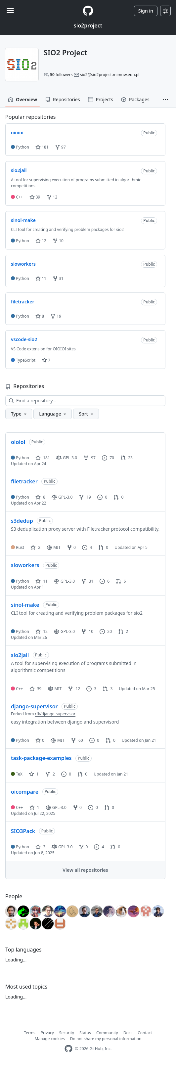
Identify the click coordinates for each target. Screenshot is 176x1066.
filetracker (24, 481)
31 (58, 278)
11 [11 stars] (41, 581)
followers (61, 74)
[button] (165, 99)
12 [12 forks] (74, 688)
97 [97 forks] (89, 458)
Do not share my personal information (106, 1039)
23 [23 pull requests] (126, 458)
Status (85, 1033)
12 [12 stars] (41, 631)
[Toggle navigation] (10, 11)
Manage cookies (50, 1039)
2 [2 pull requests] (123, 631)
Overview (22, 99)
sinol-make (25, 604)
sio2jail (20, 655)
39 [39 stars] (35, 688)
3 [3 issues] (91, 688)
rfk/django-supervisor (55, 714)
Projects (100, 99)
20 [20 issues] (106, 631)
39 (34, 197)
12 (52, 197)
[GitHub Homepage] (68, 1048)
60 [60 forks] (77, 740)
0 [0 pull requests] (118, 497)
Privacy (47, 1033)
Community (107, 1033)
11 (40, 278)
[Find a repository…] (85, 400)
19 (55, 316)
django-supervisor (34, 706)
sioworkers (25, 565)
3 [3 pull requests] (107, 688)
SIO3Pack (23, 831)
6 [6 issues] (105, 581)
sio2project (88, 25)
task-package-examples (41, 758)
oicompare (24, 791)
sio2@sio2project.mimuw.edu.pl (110, 74)
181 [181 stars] (42, 458)
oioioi (18, 442)
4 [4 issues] (87, 547)
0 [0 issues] (102, 497)
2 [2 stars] (35, 547)
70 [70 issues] (108, 458)
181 (42, 147)
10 (58, 241)
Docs (128, 1033)
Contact (145, 1033)
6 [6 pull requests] (121, 581)
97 (60, 147)
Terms (29, 1033)
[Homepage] (88, 10)
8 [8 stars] (40, 497)
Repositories (62, 99)
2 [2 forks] (50, 774)
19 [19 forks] (85, 497)
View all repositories (85, 870)
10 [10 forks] (87, 631)
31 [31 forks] (87, 581)
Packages (135, 99)
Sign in (145, 11)
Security (66, 1033)
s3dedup (22, 520)
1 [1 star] (34, 774)
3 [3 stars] (40, 847)
